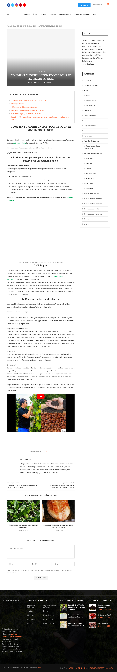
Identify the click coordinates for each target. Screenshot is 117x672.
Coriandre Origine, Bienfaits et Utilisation (26, 114)
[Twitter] (12, 5)
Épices (35, 14)
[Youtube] (24, 5)
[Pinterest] (20, 5)
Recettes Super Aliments (93, 153)
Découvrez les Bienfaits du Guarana (24, 107)
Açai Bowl (89, 158)
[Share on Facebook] (48, 452)
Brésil (86, 90)
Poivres (43, 14)
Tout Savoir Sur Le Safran (93, 204)
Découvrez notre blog (71, 601)
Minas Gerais (91, 101)
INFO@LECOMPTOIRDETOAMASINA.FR (98, 668)
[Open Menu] (8, 14)
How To (86, 121)
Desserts (89, 163)
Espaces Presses (49, 619)
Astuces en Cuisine (91, 85)
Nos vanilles (31, 619)
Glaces (88, 168)
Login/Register (48, 615)
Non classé (88, 136)
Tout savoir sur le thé (91, 209)
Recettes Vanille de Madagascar (92, 147)
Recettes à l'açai (92, 173)
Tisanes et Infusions (82, 14)
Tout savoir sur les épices (93, 214)
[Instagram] (16, 5)
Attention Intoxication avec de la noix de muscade (29, 100)
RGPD (45, 611)
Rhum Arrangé (89, 184)
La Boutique (89, 64)
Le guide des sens (90, 126)
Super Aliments (65, 14)
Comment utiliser (90, 116)
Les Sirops (89, 189)
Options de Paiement (31, 606)
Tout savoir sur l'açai (91, 194)
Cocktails (87, 111)
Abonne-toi (84, 5)
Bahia (88, 95)
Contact (30, 611)
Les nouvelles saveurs (100, 601)
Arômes (27, 14)
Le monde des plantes (91, 131)
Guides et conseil (49, 623)
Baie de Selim (103, 624)
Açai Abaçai (35, 82)
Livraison (30, 615)
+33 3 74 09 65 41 (75, 668)
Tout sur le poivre (90, 219)
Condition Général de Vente (49, 606)
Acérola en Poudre (105, 615)
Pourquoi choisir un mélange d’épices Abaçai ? (27, 110)
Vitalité (86, 224)
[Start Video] (41, 413)
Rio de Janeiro (91, 106)
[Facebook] (8, 5)
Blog (94, 14)
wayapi (40, 667)
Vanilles (53, 14)
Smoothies (90, 178)
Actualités (87, 80)
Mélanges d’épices (18, 104)
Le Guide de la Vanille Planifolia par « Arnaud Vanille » (76, 607)
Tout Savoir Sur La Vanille (93, 199)
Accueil (9, 26)
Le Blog (30, 623)
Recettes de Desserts (91, 141)
